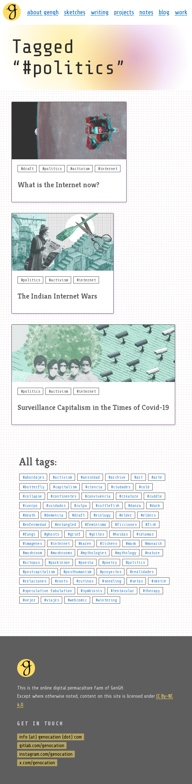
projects (124, 12)
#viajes (51, 599)
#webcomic (77, 599)
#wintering (106, 599)
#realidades (141, 571)
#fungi (29, 534)
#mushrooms (61, 552)
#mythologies (93, 552)
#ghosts (51, 534)
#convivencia (97, 496)
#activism (62, 477)
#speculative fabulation (47, 590)
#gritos (96, 534)
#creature (128, 496)
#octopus (31, 562)
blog (164, 12)
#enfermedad (34, 524)
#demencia (53, 515)
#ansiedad (90, 477)
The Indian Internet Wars (57, 296)
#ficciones (126, 524)
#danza (134, 505)
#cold (144, 486)
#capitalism (65, 486)
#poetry (109, 562)
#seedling (111, 581)
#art (138, 477)
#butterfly (33, 486)
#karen (84, 543)
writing (100, 12)
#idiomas (144, 534)
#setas (136, 581)
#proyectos (110, 571)
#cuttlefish (107, 505)
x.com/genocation (37, 762)
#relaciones (34, 581)
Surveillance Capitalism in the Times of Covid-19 (93, 407)
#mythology (125, 552)
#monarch (153, 543)
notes (146, 12)
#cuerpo (30, 505)
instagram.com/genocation (46, 754)
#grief (74, 534)
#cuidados (55, 505)
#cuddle (154, 496)
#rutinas (84, 581)
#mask (130, 543)
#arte (156, 477)
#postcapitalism (39, 571)
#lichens (108, 543)
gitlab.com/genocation (41, 745)
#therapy (151, 590)
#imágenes (32, 543)
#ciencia (93, 486)
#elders (148, 515)
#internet (60, 543)
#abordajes (33, 477)
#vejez (29, 599)
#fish (150, 524)
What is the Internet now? (58, 184)
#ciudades (120, 486)
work (181, 12)
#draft (78, 515)
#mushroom (32, 552)
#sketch (158, 581)
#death (29, 515)
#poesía (85, 562)
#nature (152, 552)
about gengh (43, 12)
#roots (61, 581)
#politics (135, 562)
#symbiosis (91, 590)
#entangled (65, 524)
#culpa (80, 505)
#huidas (120, 534)
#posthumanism (77, 571)
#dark (154, 505)
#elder (125, 515)
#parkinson (59, 562)
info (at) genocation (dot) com (50, 737)
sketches (74, 12)
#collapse (32, 496)
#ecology (101, 515)
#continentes (63, 496)
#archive (116, 477)
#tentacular (122, 590)
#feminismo (95, 524)
